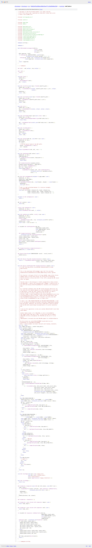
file (41, 9)
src (29, 6)
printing (62, 6)
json (90, 546)
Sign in (89, 2)
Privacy (11, 546)
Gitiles (7, 546)
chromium (17, 6)
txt (86, 546)
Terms (14, 546)
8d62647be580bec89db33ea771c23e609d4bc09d (44, 6)
